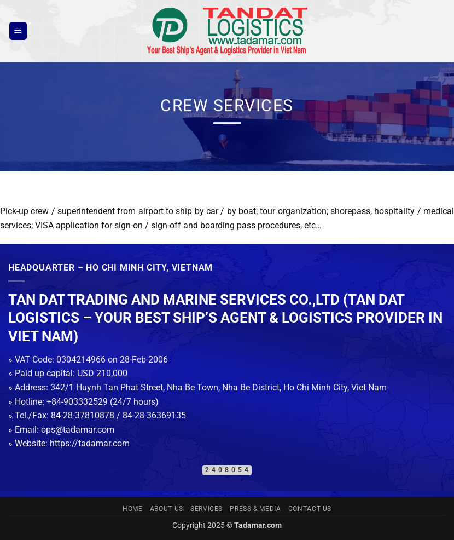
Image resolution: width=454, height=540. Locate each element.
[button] (18, 31)
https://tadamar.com (90, 443)
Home (132, 509)
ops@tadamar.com (77, 429)
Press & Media (255, 509)
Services (206, 509)
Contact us (309, 509)
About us (166, 509)
